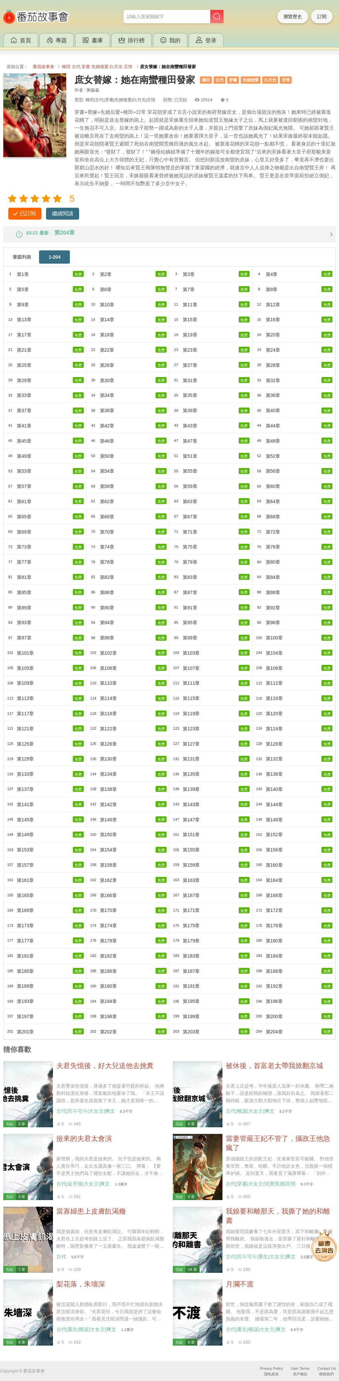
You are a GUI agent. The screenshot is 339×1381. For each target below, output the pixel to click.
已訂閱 (28, 213)
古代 (76, 67)
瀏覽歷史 (292, 16)
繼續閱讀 (62, 213)
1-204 (55, 262)
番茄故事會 (43, 67)
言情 (128, 67)
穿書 (85, 67)
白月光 (116, 67)
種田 (66, 67)
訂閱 (321, 16)
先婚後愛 (100, 67)
